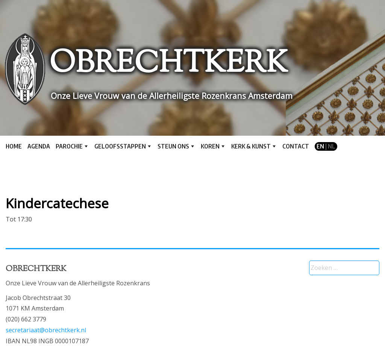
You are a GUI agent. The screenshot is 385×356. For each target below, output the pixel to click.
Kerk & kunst (251, 146)
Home (14, 146)
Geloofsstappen (120, 146)
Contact (295, 146)
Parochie (69, 146)
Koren (210, 146)
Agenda (38, 146)
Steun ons (173, 146)
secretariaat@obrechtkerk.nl (46, 330)
